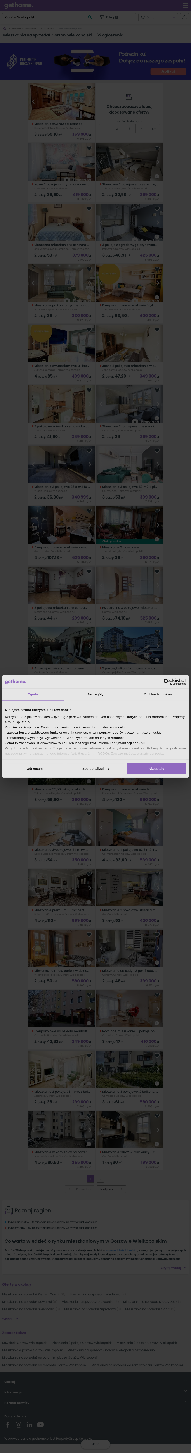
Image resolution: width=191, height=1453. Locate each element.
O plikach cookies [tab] (158, 694)
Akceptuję (156, 768)
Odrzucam (35, 768)
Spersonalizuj (95, 768)
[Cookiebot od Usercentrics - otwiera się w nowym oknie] (167, 681)
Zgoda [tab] (33, 694)
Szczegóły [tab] (95, 694)
